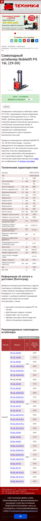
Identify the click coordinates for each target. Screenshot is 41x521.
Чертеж (6, 107)
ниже (36, 159)
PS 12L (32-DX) (15, 357)
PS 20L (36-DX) (15, 442)
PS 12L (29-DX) (15, 353)
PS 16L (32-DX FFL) (17, 397)
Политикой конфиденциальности (24, 511)
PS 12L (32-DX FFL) (17, 371)
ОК (20, 516)
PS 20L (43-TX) (15, 464)
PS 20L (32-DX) (15, 437)
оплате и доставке (27, 161)
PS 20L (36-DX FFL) (17, 459)
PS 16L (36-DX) (15, 388)
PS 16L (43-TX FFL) (17, 419)
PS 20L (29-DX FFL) (17, 450)
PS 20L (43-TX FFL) (17, 477)
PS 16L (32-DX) (15, 384)
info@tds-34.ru (29, 493)
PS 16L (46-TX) (15, 411)
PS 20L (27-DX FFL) (17, 446)
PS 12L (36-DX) (15, 362)
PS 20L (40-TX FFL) (17, 472)
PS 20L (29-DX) (15, 433)
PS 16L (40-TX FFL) (17, 415)
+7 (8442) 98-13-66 (12, 493)
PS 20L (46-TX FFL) (17, 481)
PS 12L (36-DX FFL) (17, 375)
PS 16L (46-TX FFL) (17, 424)
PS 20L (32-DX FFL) (17, 455)
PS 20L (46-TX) (15, 468)
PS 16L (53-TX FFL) (17, 428)
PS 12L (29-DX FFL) (17, 366)
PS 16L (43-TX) (15, 406)
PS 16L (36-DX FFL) (17, 402)
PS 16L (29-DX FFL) (17, 393)
